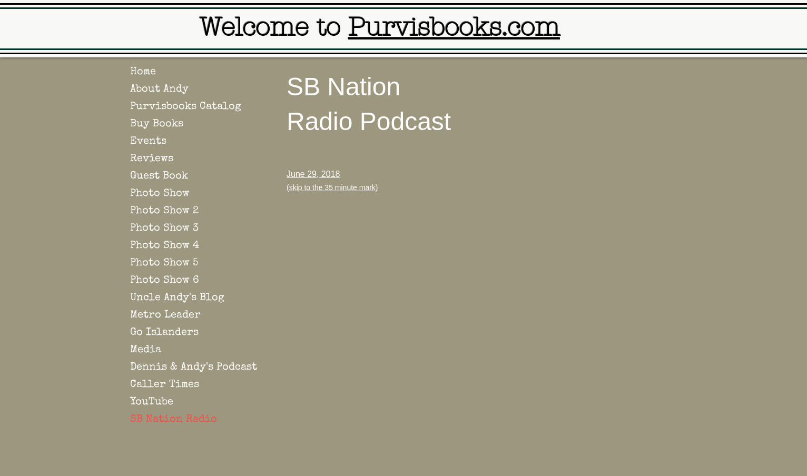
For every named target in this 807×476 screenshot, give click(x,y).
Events (148, 141)
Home (143, 72)
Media (145, 350)
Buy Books (156, 124)
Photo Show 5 (164, 263)
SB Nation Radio (173, 419)
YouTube (151, 402)
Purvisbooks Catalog (185, 107)
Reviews (151, 159)
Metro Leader (165, 315)
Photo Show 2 (164, 211)
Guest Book (159, 176)
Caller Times (164, 385)
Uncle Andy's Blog (177, 298)
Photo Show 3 (164, 228)
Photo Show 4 (164, 246)
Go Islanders (164, 333)
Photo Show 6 (164, 280)
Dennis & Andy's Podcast (193, 367)
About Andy (159, 89)
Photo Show (160, 194)
